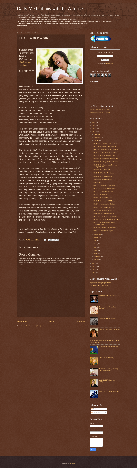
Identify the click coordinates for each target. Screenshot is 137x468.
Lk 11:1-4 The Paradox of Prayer (104, 207)
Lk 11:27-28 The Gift (100, 194)
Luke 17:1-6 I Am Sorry (106, 358)
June (95, 244)
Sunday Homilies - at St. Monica (100, 112)
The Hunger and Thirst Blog (99, 285)
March (96, 253)
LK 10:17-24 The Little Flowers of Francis (107, 219)
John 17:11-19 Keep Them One (109, 391)
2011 (94, 269)
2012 (94, 266)
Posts (94, 409)
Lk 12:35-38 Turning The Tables (104, 173)
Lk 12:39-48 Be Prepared (102, 170)
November (97, 137)
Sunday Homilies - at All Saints (100, 110)
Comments (95, 412)
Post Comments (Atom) (33, 326)
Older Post (80, 321)
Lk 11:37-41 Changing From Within (105, 188)
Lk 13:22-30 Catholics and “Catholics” (106, 146)
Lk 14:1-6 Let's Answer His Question (105, 143)
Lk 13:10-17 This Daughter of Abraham (106, 152)
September (97, 234)
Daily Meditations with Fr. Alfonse (50, 8)
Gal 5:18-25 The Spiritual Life (103, 179)
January (96, 259)
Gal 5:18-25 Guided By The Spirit (104, 185)
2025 (94, 125)
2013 (94, 263)
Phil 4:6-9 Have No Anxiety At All (104, 213)
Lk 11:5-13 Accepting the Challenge (105, 204)
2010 (94, 273)
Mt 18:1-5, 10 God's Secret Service (105, 227)
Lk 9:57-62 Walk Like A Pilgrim (103, 230)
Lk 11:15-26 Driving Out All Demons (105, 201)
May (95, 247)
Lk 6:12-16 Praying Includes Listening (106, 149)
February (97, 256)
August (96, 238)
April (95, 250)
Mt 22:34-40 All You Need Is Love (104, 155)
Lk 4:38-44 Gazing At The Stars (109, 346)
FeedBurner (109, 63)
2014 (94, 132)
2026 (94, 122)
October (96, 140)
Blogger (72, 463)
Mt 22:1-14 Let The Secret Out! (103, 191)
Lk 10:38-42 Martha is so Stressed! (105, 210)
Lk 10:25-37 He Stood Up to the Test (105, 216)
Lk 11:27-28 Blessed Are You (103, 198)
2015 (94, 129)
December (97, 134)
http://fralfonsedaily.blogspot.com (100, 283)
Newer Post (22, 321)
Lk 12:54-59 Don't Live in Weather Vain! (106, 159)
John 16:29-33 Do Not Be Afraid (109, 329)
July (95, 241)
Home (51, 321)
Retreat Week (98, 182)
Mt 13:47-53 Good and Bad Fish (109, 296)
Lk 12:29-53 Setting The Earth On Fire (106, 162)
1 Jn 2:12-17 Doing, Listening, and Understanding (108, 369)
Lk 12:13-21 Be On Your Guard (103, 176)
